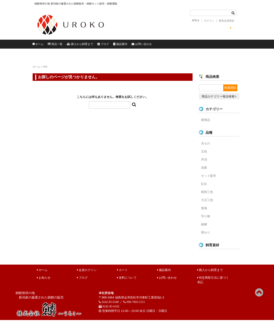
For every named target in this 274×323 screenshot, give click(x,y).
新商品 (205, 123)
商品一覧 (76, 46)
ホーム (45, 46)
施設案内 (186, 46)
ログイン (209, 20)
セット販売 (208, 178)
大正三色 (207, 203)
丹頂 (204, 162)
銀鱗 (204, 227)
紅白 (204, 186)
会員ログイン (87, 273)
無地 (204, 211)
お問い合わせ (222, 46)
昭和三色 (207, 195)
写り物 (205, 219)
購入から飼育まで (116, 46)
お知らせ (44, 280)
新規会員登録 (226, 20)
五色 (204, 154)
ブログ (155, 46)
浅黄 (204, 170)
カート (122, 273)
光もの (205, 146)
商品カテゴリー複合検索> (219, 99)
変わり (205, 235)
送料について (127, 280)
